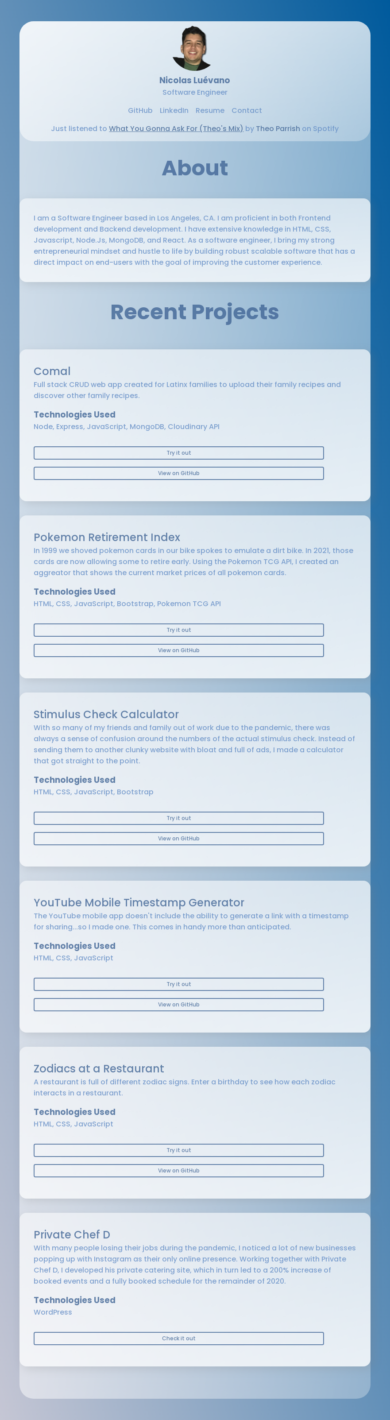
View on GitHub (179, 473)
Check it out (179, 1338)
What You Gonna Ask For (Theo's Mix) (176, 129)
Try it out (178, 453)
